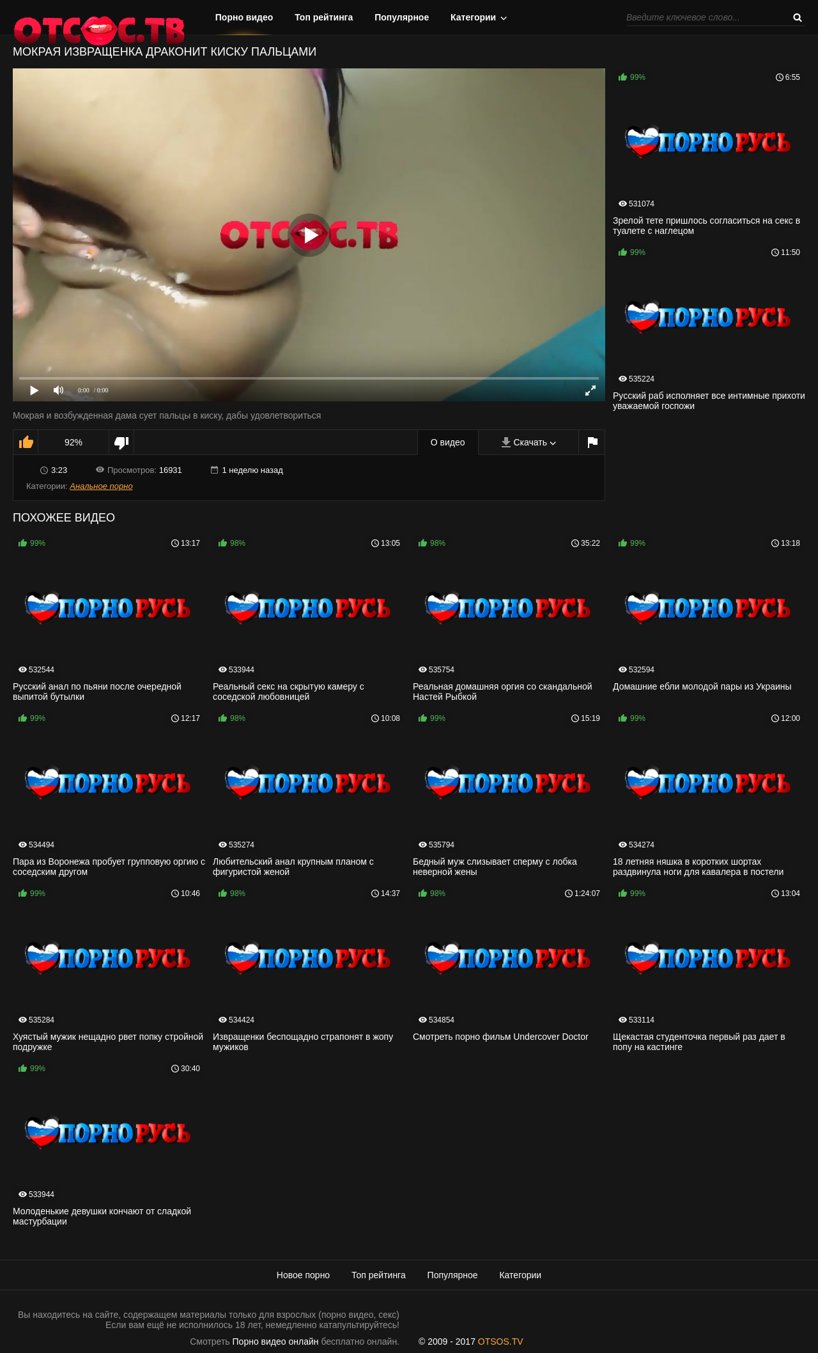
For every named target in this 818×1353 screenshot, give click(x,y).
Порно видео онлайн (276, 1341)
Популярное (401, 17)
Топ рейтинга (324, 17)
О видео (448, 442)
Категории (473, 17)
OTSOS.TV (500, 1341)
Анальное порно (101, 486)
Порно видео (244, 17)
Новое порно (303, 1275)
